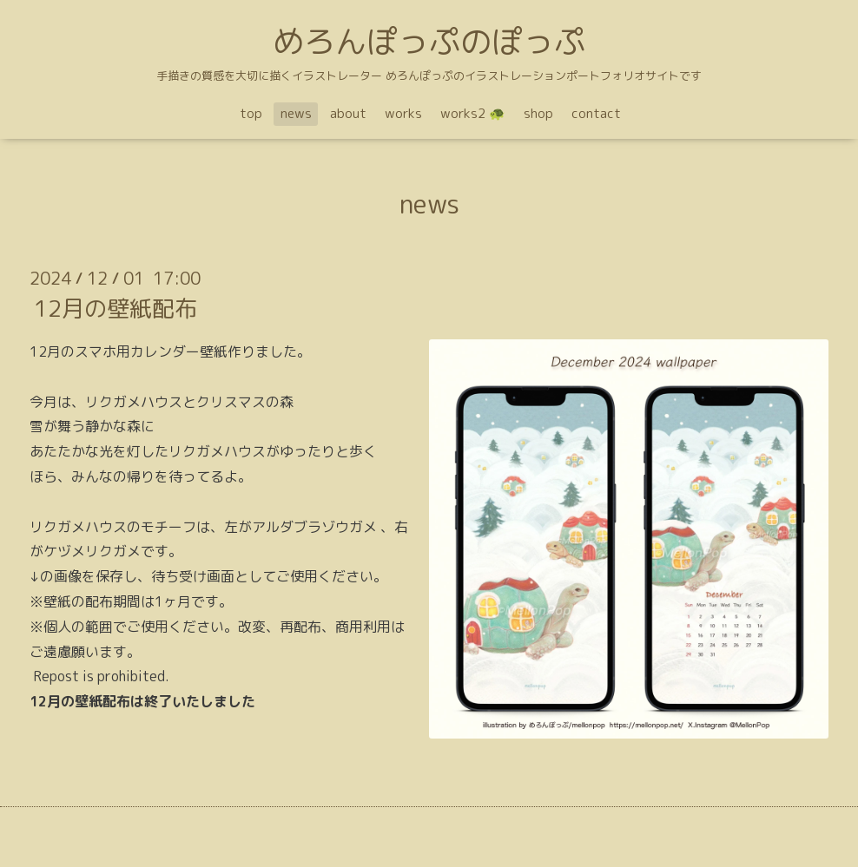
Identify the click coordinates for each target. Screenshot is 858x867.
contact (596, 113)
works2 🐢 (472, 113)
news (296, 113)
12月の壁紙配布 (115, 308)
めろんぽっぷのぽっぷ (429, 41)
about (348, 113)
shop (538, 113)
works (403, 113)
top (251, 113)
